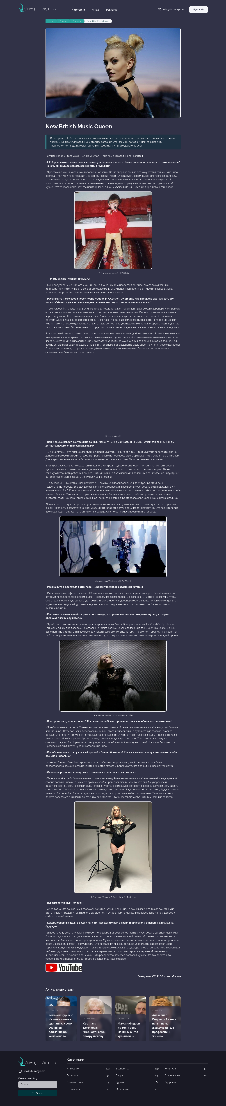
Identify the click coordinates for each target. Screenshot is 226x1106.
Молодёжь (137, 1089)
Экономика (137, 1069)
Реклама (111, 9)
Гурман (137, 1082)
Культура (186, 1069)
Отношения (88, 1089)
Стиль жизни (186, 1075)
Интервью (88, 1069)
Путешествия (88, 1082)
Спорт (137, 1075)
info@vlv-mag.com (31, 1071)
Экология (88, 1075)
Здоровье (186, 1082)
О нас (95, 9)
